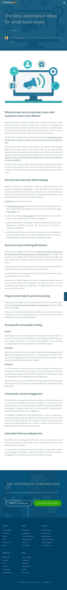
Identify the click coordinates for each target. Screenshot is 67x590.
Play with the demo (48, 503)
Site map (24, 569)
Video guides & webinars (28, 536)
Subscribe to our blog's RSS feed (17, 30)
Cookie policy (25, 563)
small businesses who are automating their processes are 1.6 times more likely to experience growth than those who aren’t (33, 140)
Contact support (26, 545)
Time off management (47, 542)
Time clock (5, 566)
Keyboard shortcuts (27, 539)
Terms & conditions (26, 557)
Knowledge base (26, 533)
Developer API (6, 557)
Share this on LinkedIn (11, 30)
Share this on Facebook (8, 30)
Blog (4, 563)
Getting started (25, 530)
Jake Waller (20, 38)
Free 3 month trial (7, 542)
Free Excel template (7, 572)
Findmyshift (8, 201)
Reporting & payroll (46, 536)
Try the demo (6, 533)
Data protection (26, 566)
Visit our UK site (25, 572)
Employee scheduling (47, 530)
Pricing (4, 539)
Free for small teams (46, 545)
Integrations (5, 560)
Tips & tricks (25, 542)
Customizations (6, 569)
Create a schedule (18, 503)
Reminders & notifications (48, 539)
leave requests (29, 216)
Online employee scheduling (15, 206)
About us (5, 545)
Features (5, 536)
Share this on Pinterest (14, 30)
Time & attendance (46, 533)
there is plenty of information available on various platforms (30, 305)
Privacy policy (25, 560)
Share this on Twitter (5, 30)
